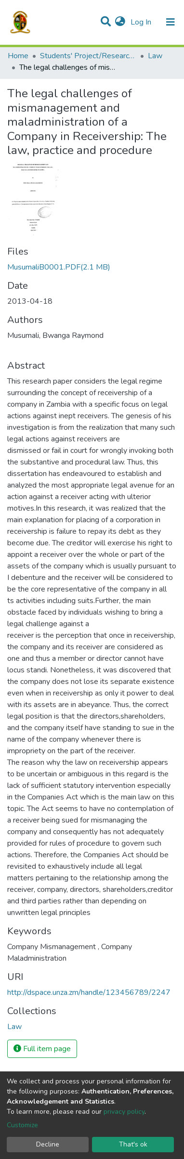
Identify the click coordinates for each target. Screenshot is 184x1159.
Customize (22, 1125)
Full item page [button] (42, 1048)
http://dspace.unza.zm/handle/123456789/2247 (89, 992)
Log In (142, 22)
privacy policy (124, 1111)
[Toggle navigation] (170, 22)
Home (18, 56)
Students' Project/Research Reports (88, 56)
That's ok (133, 1144)
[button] (120, 22)
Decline (47, 1144)
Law (155, 56)
